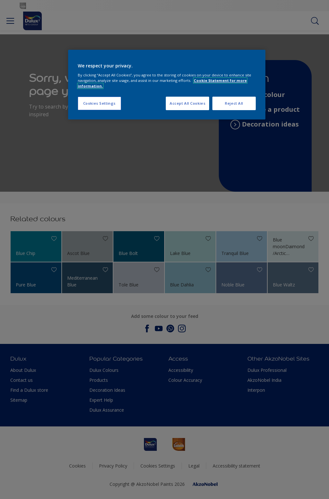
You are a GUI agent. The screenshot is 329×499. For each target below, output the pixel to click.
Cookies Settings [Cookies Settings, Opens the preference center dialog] (99, 103)
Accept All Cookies (187, 103)
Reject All (234, 103)
